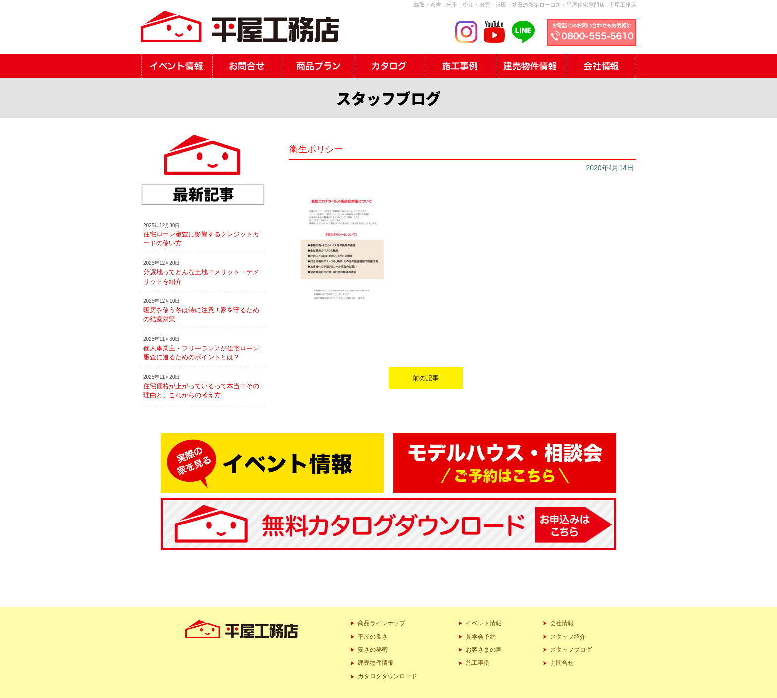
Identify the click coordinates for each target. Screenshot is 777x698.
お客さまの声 (483, 649)
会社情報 (562, 623)
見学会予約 (481, 636)
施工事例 (478, 662)
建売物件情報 (375, 662)
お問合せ (562, 662)
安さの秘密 (373, 649)
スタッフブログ (571, 649)
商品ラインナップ (381, 623)
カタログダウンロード (387, 676)
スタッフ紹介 (568, 636)
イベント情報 (483, 623)
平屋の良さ (373, 636)
